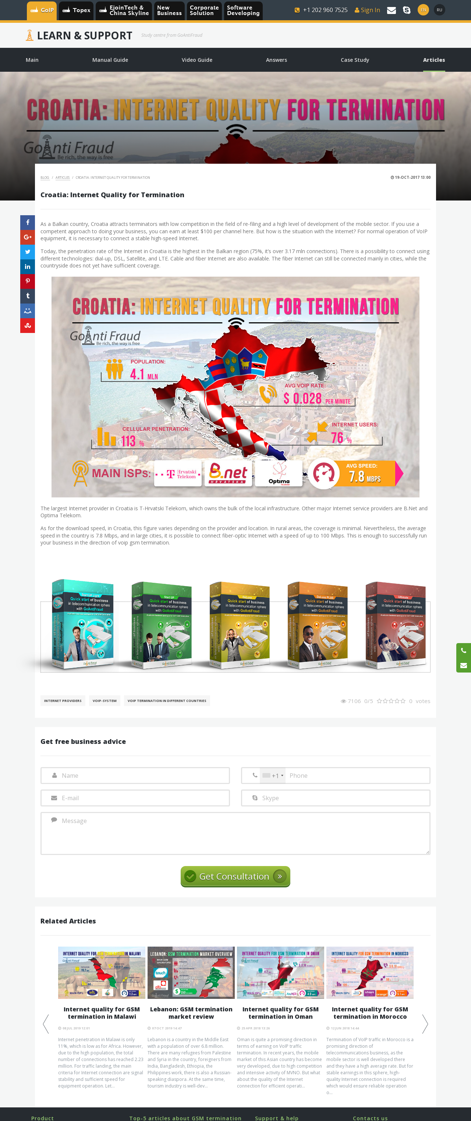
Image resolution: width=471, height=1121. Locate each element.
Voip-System (105, 700)
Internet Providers (63, 700)
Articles (63, 177)
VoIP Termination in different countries (167, 700)
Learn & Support (84, 35)
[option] (101, 1018)
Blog (45, 177)
